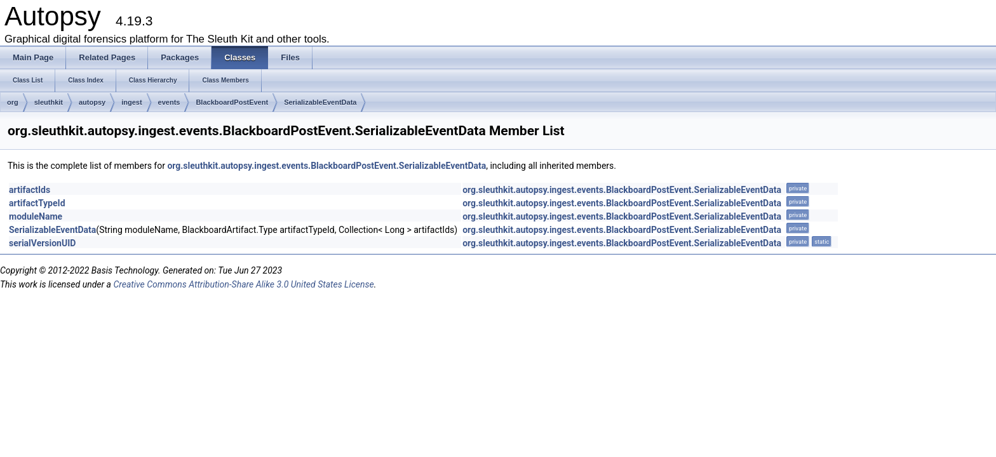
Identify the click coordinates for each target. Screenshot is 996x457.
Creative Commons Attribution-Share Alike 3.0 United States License (243, 284)
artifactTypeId (37, 203)
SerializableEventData (320, 102)
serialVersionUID (42, 243)
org (12, 102)
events (169, 102)
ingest (131, 102)
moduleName (35, 216)
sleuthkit (48, 102)
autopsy (92, 102)
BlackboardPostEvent (232, 102)
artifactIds (29, 190)
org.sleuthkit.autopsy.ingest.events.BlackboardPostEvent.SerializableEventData (326, 166)
